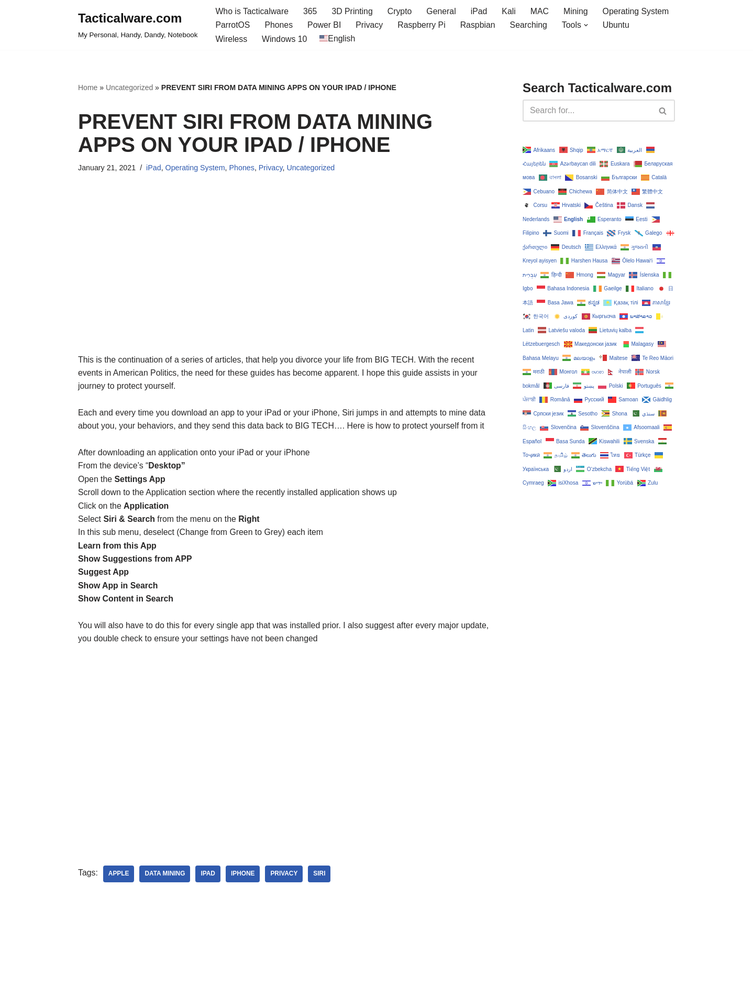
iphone (244, 877)
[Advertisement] (284, 280)
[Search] (587, 111)
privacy (285, 877)
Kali (511, 11)
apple (118, 877)
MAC (542, 11)
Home (87, 88)
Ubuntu (619, 25)
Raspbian (479, 25)
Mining (578, 11)
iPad (480, 11)
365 (311, 11)
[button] (588, 25)
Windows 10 (285, 39)
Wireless (231, 39)
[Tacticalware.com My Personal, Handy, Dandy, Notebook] (137, 25)
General (443, 11)
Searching (531, 25)
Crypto (401, 11)
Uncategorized (129, 88)
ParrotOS (232, 25)
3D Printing (353, 11)
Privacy (370, 25)
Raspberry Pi (423, 25)
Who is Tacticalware (252, 11)
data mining (165, 877)
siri (321, 877)
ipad (209, 877)
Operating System (638, 11)
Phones (279, 25)
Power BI (325, 25)
